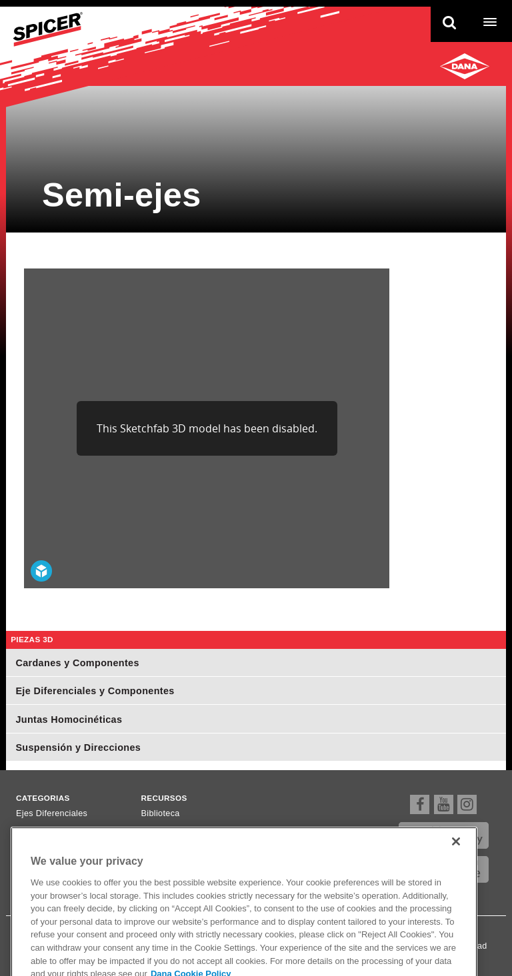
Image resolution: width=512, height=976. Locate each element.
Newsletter (162, 846)
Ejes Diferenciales (51, 813)
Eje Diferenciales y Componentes (94, 691)
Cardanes (35, 830)
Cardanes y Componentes (77, 663)
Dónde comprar (171, 830)
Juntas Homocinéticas (68, 719)
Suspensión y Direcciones (78, 747)
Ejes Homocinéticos (55, 846)
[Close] (456, 865)
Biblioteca (160, 813)
